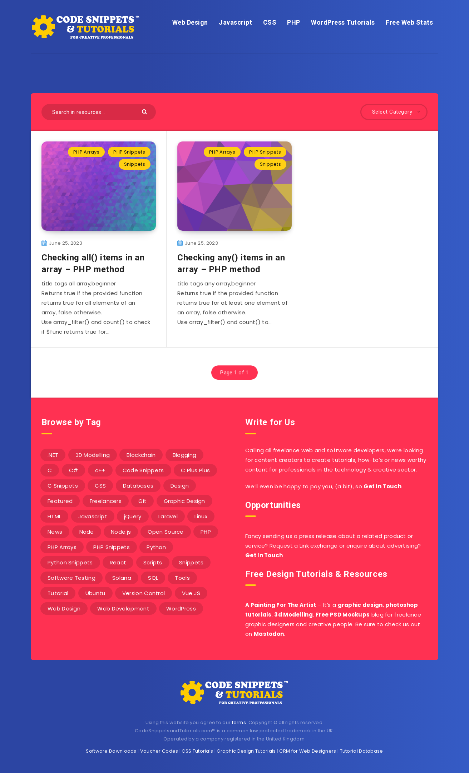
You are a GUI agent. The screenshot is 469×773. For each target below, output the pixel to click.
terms (239, 722)
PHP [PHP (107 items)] (206, 531)
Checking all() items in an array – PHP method (93, 263)
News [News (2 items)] (55, 531)
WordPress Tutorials (343, 22)
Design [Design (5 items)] (180, 485)
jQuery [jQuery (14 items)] (133, 516)
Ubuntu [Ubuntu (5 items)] (95, 593)
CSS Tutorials (197, 751)
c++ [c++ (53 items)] (100, 470)
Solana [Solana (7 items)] (121, 578)
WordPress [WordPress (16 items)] (181, 608)
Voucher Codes (159, 751)
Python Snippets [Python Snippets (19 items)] (70, 562)
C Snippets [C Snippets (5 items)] (63, 485)
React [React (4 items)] (118, 562)
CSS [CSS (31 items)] (100, 485)
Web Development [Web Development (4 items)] (123, 608)
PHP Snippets (129, 152)
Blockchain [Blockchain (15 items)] (141, 455)
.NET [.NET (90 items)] (53, 455)
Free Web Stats (409, 22)
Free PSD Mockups (343, 614)
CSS (270, 22)
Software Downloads (111, 751)
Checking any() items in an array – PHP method (231, 263)
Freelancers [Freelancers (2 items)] (106, 501)
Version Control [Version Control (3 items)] (143, 593)
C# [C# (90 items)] (73, 470)
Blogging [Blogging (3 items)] (184, 455)
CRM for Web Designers (307, 751)
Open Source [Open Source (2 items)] (165, 531)
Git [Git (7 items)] (142, 501)
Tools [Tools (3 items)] (182, 578)
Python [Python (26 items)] (156, 547)
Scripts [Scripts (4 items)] (152, 562)
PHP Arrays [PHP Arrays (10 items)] (62, 547)
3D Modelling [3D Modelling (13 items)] (92, 455)
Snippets (134, 164)
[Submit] (145, 111)
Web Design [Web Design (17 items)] (64, 608)
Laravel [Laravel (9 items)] (168, 516)
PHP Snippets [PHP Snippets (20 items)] (111, 547)
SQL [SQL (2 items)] (153, 578)
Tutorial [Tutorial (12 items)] (58, 593)
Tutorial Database (361, 751)
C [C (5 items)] (50, 470)
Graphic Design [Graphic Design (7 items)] (184, 501)
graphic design (360, 605)
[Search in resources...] (98, 112)
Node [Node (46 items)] (86, 531)
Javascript (235, 22)
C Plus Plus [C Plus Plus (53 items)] (195, 470)
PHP (293, 22)
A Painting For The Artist (280, 605)
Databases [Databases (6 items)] (138, 485)
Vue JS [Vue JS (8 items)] (191, 593)
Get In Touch (382, 486)
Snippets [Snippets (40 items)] (191, 562)
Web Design (190, 22)
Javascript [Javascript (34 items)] (92, 516)
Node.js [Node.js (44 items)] (121, 531)
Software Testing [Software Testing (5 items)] (71, 578)
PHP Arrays (86, 152)
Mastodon (269, 634)
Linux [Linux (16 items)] (200, 516)
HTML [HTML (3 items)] (54, 516)
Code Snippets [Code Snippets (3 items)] (143, 470)
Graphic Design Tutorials (246, 751)
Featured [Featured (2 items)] (60, 501)
